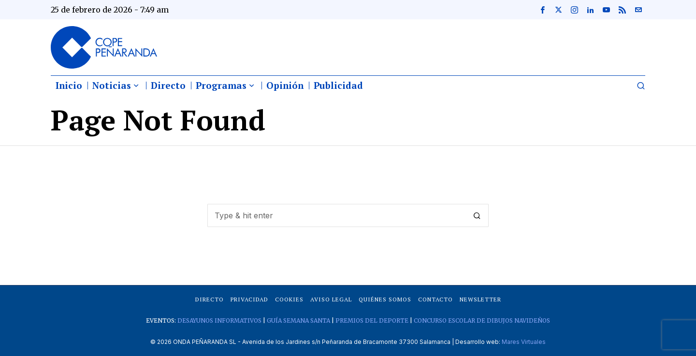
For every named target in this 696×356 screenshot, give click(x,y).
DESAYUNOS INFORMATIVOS (219, 320)
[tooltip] (542, 9)
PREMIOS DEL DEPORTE (371, 320)
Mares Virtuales (524, 341)
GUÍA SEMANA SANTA (298, 320)
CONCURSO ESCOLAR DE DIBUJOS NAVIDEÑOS (482, 320)
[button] (477, 215)
